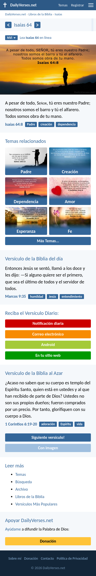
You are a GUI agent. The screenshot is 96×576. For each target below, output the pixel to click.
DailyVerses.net (15, 14)
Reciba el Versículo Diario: (32, 313)
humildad (36, 296)
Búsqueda (23, 481)
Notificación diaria (48, 323)
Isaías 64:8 (14, 124)
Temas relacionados (25, 141)
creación (46, 124)
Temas (63, 5)
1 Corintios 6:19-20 (21, 424)
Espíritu (65, 424)
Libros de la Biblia (40, 14)
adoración (48, 424)
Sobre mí (14, 558)
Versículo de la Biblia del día (34, 259)
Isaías (58, 14)
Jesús (52, 296)
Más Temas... (48, 240)
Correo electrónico (48, 334)
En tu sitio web (47, 355)
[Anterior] (8, 25)
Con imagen (48, 447)
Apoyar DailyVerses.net (29, 520)
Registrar (77, 5)
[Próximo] (37, 25)
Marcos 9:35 (15, 296)
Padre (31, 124)
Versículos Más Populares (36, 504)
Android (48, 344)
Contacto (47, 558)
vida (79, 424)
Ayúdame (13, 529)
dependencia (67, 124)
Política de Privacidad (72, 558)
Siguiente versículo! (48, 437)
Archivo (21, 489)
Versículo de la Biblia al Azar (34, 373)
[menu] (91, 7)
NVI (11, 38)
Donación (48, 541)
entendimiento (72, 296)
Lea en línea (35, 37)
